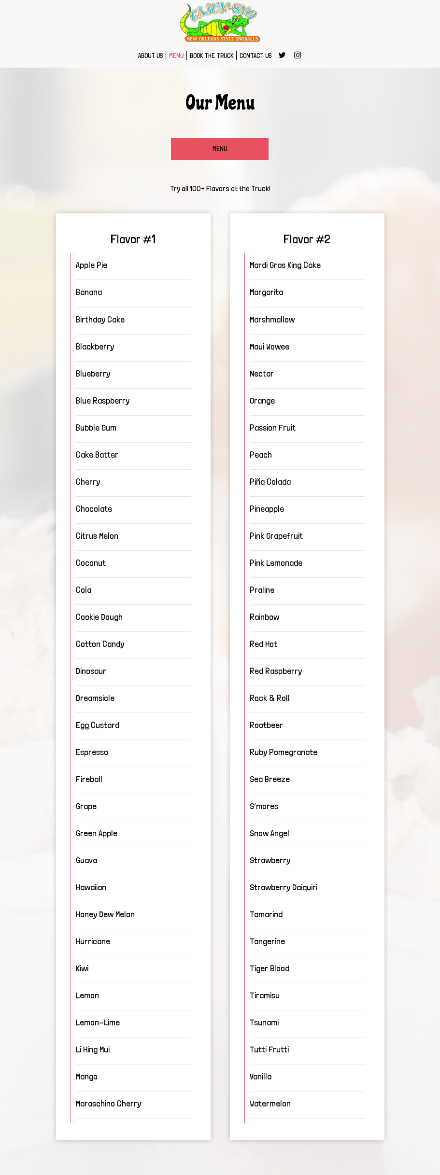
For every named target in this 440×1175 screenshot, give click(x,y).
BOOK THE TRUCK (211, 55)
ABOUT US (150, 55)
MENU (176, 55)
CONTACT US (255, 55)
